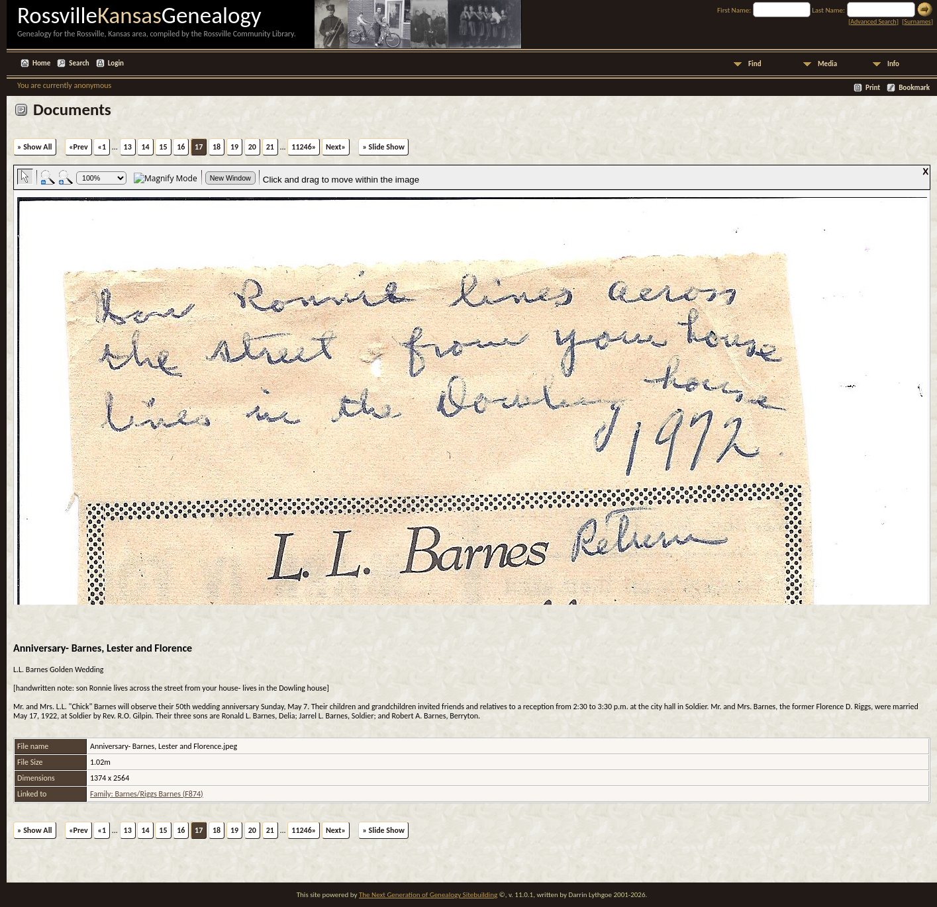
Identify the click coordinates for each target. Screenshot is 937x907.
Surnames (917, 21)
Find (755, 64)
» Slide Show (383, 146)
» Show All (34, 146)
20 (252, 146)
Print (872, 87)
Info (893, 64)
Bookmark (914, 87)
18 (217, 146)
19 (234, 146)
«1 (101, 146)
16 (181, 146)
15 (163, 146)
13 (128, 146)
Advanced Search (873, 21)
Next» (336, 146)
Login (116, 63)
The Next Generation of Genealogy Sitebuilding (428, 894)
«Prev (78, 146)
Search (79, 63)
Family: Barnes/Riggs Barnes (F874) (146, 794)
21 (270, 146)
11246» (303, 146)
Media (827, 64)
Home (41, 63)
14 (145, 146)
